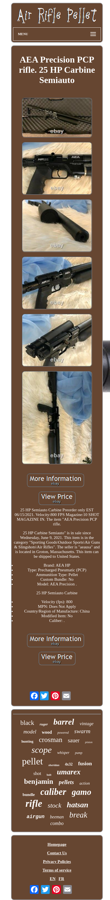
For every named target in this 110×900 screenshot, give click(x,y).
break (78, 814)
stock (54, 805)
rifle (33, 803)
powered (63, 733)
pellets (66, 782)
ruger (44, 724)
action (84, 783)
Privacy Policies (57, 861)
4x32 (69, 764)
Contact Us (57, 853)
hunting (27, 741)
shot (37, 773)
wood (47, 732)
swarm (82, 731)
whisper (63, 753)
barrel (63, 721)
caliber (53, 792)
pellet (32, 761)
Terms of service (57, 870)
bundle (29, 794)
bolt (49, 774)
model (29, 732)
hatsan (77, 804)
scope (42, 750)
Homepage (57, 844)
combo (57, 823)
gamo (81, 792)
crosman (50, 739)
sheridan (53, 765)
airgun (35, 816)
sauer (73, 740)
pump (78, 753)
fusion (85, 763)
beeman (57, 817)
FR (61, 878)
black (27, 722)
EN (53, 878)
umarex (69, 772)
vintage (86, 723)
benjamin (38, 781)
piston (89, 742)
